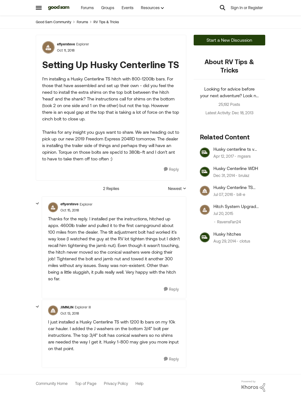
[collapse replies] (37, 204)
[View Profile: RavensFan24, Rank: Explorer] (205, 210)
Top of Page (85, 383)
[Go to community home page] (59, 7)
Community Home (52, 383)
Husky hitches (227, 234)
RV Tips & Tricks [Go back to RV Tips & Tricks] (106, 22)
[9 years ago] (223, 156)
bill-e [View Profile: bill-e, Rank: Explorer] (241, 194)
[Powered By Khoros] (253, 386)
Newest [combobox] (177, 188)
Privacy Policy (116, 383)
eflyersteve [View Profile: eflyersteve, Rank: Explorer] (66, 44)
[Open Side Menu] (38, 7)
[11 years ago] (224, 175)
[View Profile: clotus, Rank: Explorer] (205, 237)
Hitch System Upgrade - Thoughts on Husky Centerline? (236, 206)
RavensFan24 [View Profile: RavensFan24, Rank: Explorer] (229, 222)
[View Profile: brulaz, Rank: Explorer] (205, 172)
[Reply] (171, 169)
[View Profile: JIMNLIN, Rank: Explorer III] (53, 310)
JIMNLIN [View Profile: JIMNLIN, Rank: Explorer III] (67, 307)
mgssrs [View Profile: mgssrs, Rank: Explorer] (244, 156)
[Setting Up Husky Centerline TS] (69, 210)
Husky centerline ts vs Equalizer (235, 149)
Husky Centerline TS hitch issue (233, 187)
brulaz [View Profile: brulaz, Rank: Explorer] (244, 175)
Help (139, 383)
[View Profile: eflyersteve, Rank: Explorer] (48, 47)
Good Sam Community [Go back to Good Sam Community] (53, 22)
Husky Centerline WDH (235, 168)
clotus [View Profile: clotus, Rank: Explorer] (245, 241)
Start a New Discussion (229, 40)
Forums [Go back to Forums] (82, 22)
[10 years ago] (223, 194)
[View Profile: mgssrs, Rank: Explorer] (205, 152)
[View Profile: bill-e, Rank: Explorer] (205, 191)
